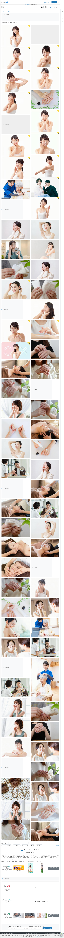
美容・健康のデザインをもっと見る (53, 868)
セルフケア (25, 845)
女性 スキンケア (13, 842)
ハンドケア (16, 845)
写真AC (3, 11)
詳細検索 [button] (46, 7)
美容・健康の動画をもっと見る (53, 915)
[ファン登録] (62, 14)
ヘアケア (32, 842)
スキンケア (8, 11)
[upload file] (42, 7)
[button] (47, 2)
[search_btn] (50, 7)
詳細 (37, 936)
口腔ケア (39, 845)
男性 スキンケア (24, 842)
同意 (40, 936)
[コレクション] (62, 18)
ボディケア (41, 842)
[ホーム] (62, 11)
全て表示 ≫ (56, 845)
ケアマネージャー (7, 845)
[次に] (38, 849)
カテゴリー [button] (56, 7)
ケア (32, 845)
